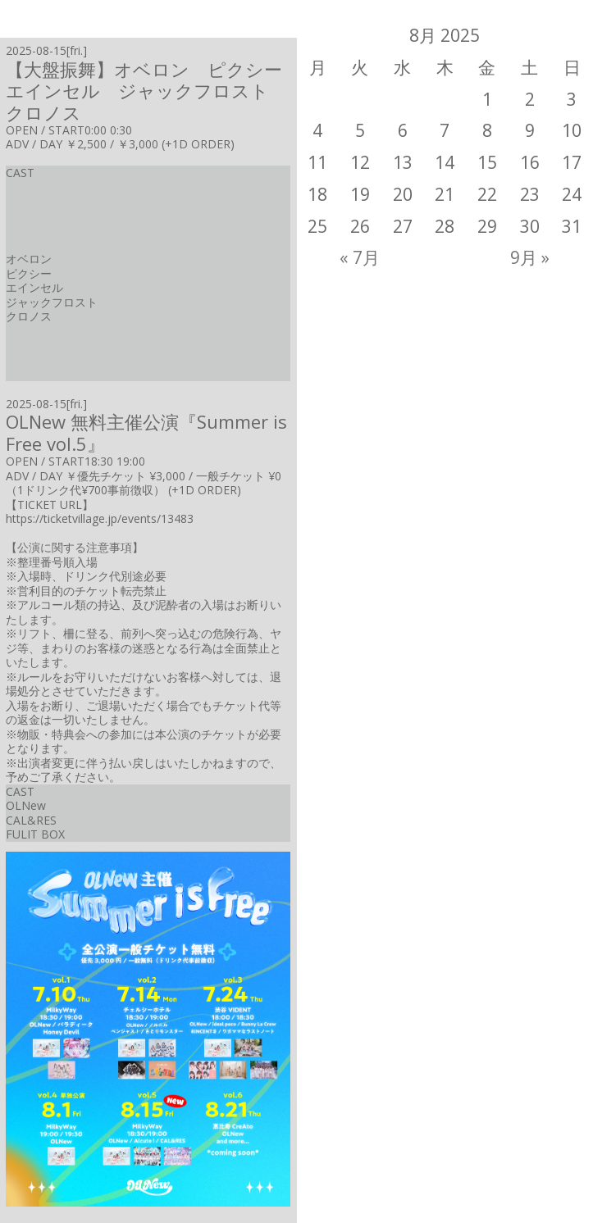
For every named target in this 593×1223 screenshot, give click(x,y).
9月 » (530, 257)
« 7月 (360, 257)
